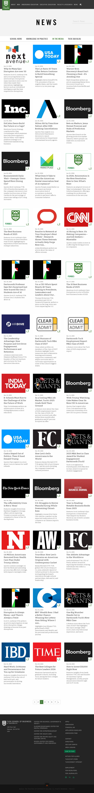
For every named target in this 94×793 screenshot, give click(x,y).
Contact (68, 739)
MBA (18, 4)
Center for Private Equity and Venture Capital (45, 737)
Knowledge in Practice (37, 38)
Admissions (69, 724)
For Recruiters (71, 770)
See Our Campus (71, 744)
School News (16, 38)
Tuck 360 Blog (74, 38)
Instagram (66, 777)
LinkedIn (69, 777)
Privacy (72, 789)
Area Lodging (70, 747)
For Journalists (71, 773)
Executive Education (48, 4)
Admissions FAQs (71, 733)
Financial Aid (70, 727)
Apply (67, 721)
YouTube (73, 777)
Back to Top (47, 785)
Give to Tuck (69, 751)
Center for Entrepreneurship (45, 731)
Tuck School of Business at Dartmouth (6, 5)
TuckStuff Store (71, 759)
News (76, 4)
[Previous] (58, 702)
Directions (69, 741)
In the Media (58, 38)
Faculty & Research (65, 4)
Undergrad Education (30, 4)
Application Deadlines (73, 730)
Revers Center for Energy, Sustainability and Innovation (45, 742)
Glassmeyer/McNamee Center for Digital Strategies (46, 727)
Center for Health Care (43, 734)
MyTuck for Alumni (72, 756)
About (13, 4)
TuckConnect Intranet (73, 762)
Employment (69, 767)
